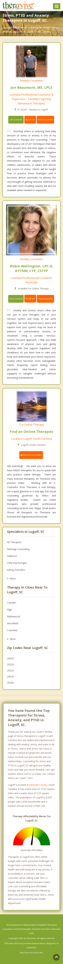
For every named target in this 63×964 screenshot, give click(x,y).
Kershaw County (38, 784)
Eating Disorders (16, 569)
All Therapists (14, 542)
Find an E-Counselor (31, 455)
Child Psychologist (17, 562)
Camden (11, 602)
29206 (10, 682)
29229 (10, 664)
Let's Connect (16, 119)
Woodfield (12, 623)
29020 (10, 658)
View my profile (45, 119)
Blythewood (13, 616)
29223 (10, 670)
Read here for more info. (31, 952)
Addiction (12, 556)
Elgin (9, 609)
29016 (10, 676)
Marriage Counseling (18, 549)
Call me (30, 119)
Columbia (12, 630)
